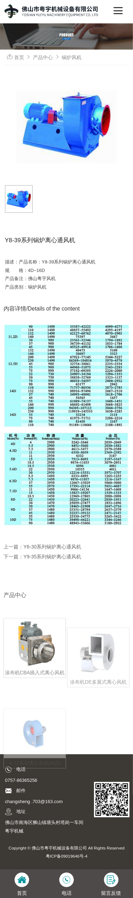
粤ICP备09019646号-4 (67, 856)
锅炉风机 (72, 57)
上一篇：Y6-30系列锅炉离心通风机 (42, 547)
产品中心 (43, 57)
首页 (19, 57)
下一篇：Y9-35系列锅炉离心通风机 (42, 556)
